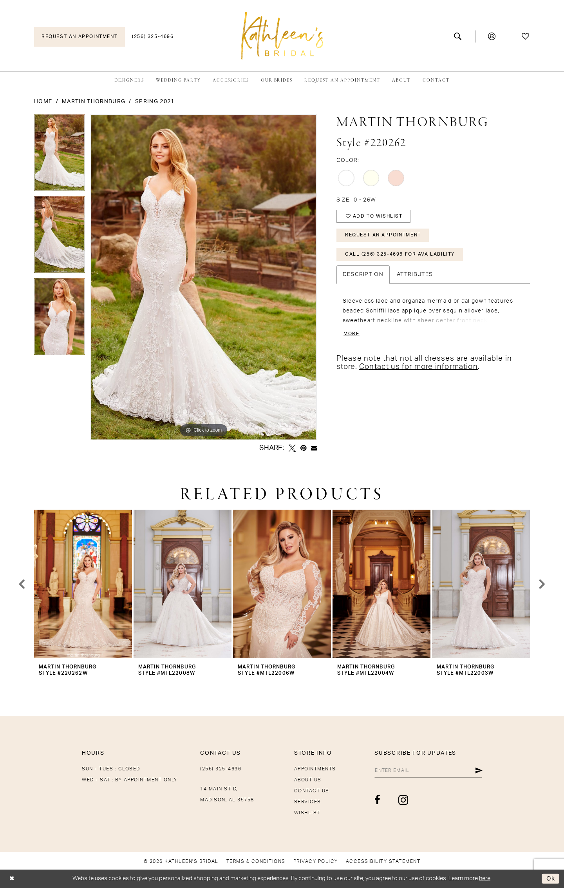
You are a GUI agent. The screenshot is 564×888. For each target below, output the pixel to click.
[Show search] (458, 36)
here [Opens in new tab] (484, 878)
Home (43, 101)
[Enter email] (427, 770)
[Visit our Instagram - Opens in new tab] (402, 800)
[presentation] (83, 584)
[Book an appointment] (79, 37)
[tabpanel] (59, 155)
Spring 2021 (154, 101)
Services (307, 801)
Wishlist (307, 812)
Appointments (315, 768)
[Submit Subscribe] (478, 770)
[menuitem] (79, 37)
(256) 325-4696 (220, 768)
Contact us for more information (418, 367)
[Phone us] (153, 36)
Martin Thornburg (93, 101)
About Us (308, 779)
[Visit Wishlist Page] (526, 36)
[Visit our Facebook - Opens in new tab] (376, 800)
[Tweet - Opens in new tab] (292, 448)
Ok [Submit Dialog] (550, 879)
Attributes (415, 275)
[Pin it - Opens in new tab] (303, 448)
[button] (492, 36)
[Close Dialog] (12, 879)
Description (363, 275)
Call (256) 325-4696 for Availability (400, 254)
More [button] (351, 334)
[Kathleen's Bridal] (282, 36)
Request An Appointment (383, 235)
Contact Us (311, 790)
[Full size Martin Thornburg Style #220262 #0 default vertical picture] (203, 277)
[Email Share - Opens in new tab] (314, 448)
